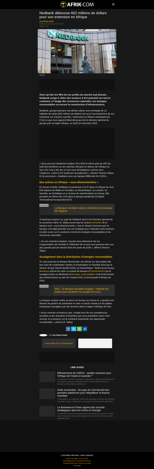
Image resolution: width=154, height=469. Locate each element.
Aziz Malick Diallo (46, 21)
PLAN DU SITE (83, 458)
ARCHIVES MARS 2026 (70, 463)
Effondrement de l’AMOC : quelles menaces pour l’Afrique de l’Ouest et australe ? (84, 374)
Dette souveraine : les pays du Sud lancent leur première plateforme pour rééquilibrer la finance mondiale (83, 392)
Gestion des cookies (85, 463)
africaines (97, 222)
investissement (97, 271)
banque (45, 271)
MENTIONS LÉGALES (84, 461)
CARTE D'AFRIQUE (72, 458)
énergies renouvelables (83, 274)
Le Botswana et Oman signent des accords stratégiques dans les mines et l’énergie (81, 409)
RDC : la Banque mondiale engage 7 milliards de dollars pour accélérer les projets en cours (81, 290)
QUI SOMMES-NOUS (69, 461)
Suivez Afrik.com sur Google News (59, 343)
